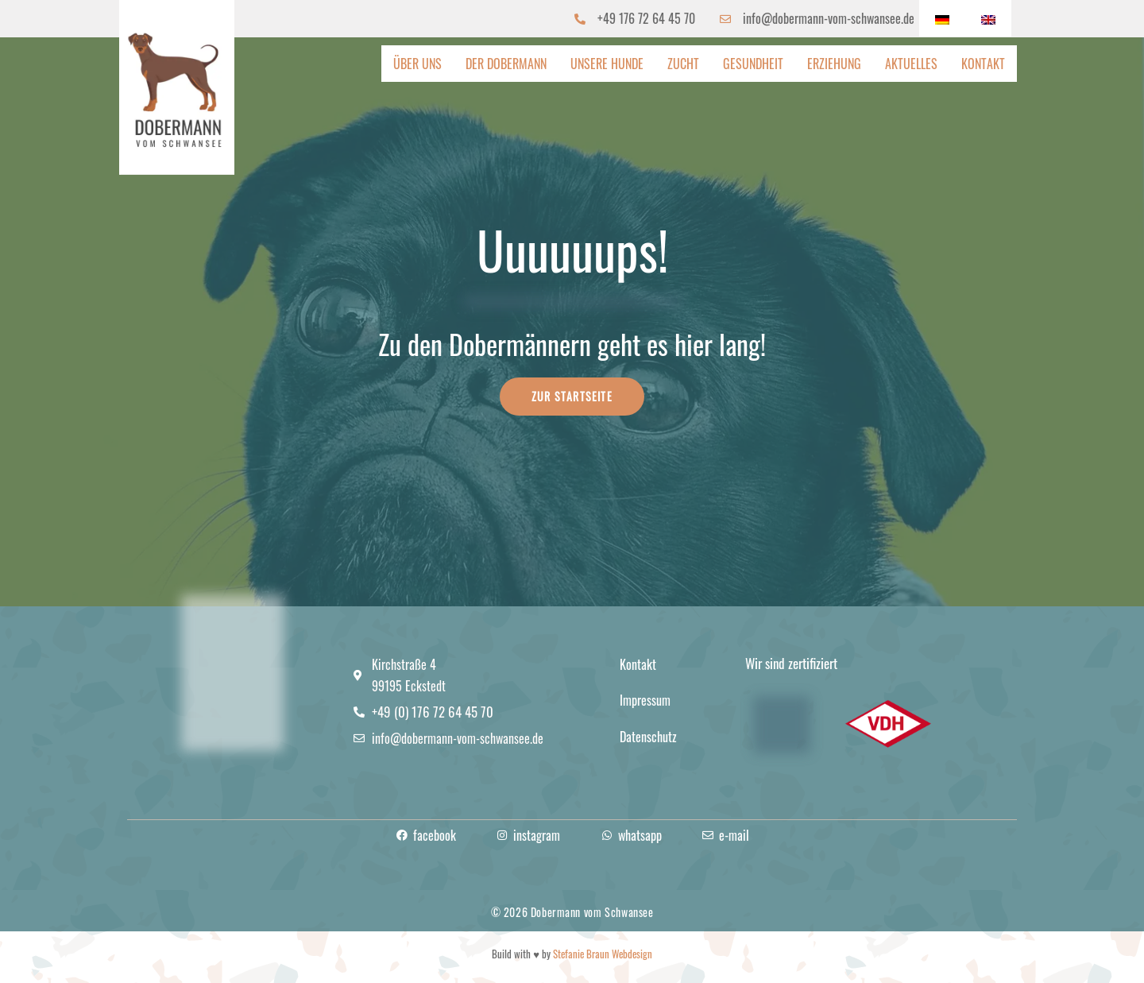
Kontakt (983, 63)
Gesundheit (753, 63)
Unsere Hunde (607, 63)
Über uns (417, 63)
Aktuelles (911, 63)
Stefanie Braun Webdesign (602, 954)
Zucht (683, 63)
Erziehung (834, 63)
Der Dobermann (506, 63)
